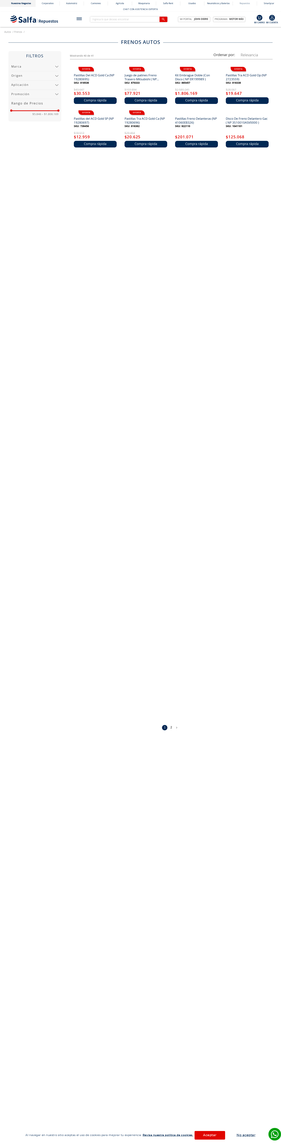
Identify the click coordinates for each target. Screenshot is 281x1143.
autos (7, 32)
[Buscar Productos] (163, 19)
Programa (229, 19)
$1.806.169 (50, 114)
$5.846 (36, 114)
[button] (34, 66)
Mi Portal (194, 19)
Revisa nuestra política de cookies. (168, 1135)
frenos (18, 32)
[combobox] (131, 19)
